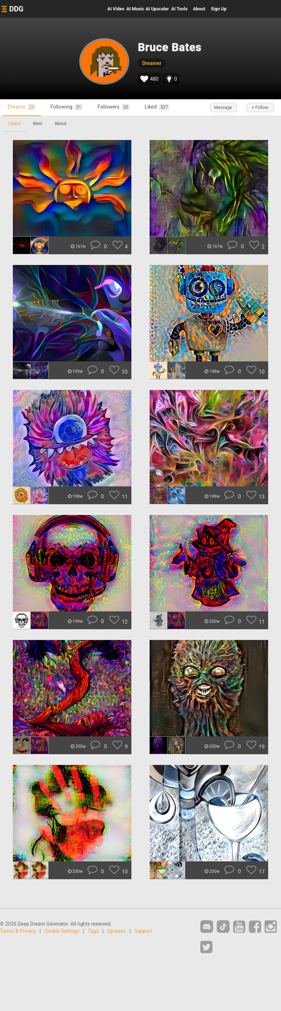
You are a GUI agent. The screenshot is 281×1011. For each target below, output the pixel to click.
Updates (116, 931)
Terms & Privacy (18, 931)
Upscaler (157, 8)
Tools (179, 8)
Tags (93, 931)
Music (135, 8)
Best (38, 123)
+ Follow (259, 107)
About (199, 8)
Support (143, 931)
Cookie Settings (62, 931)
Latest (15, 123)
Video (116, 8)
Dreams (22, 107)
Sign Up (218, 8)
